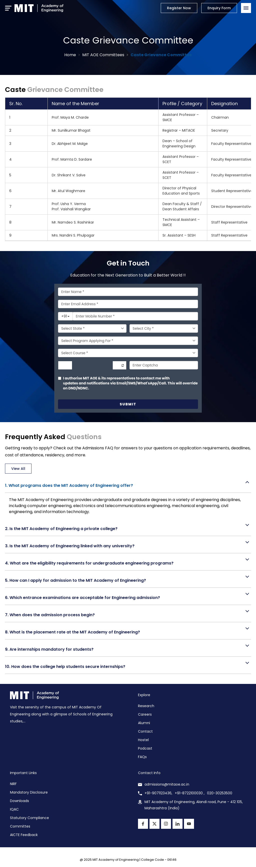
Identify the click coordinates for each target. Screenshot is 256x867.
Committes (20, 826)
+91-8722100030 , (189, 793)
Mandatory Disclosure (29, 792)
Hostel (143, 739)
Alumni (144, 722)
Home (70, 55)
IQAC (14, 809)
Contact (145, 731)
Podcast (145, 748)
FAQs (142, 756)
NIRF (13, 783)
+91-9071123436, (158, 793)
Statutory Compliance (29, 817)
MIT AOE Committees (103, 55)
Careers (145, 714)
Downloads (19, 800)
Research (146, 705)
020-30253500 (219, 793)
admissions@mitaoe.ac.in (166, 784)
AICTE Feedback (24, 834)
